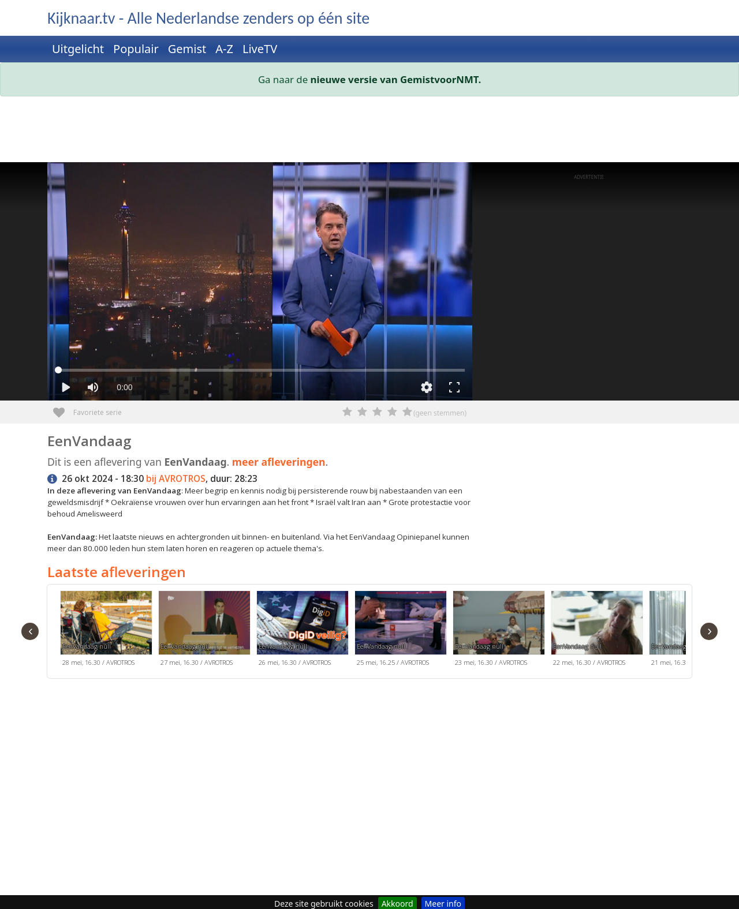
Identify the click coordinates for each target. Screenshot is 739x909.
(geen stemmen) (439, 413)
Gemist (187, 49)
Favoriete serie (63, 408)
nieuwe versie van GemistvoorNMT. (396, 79)
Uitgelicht (78, 49)
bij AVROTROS (176, 479)
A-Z (224, 49)
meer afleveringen (279, 462)
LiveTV (259, 49)
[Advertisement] (369, 132)
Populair (136, 49)
